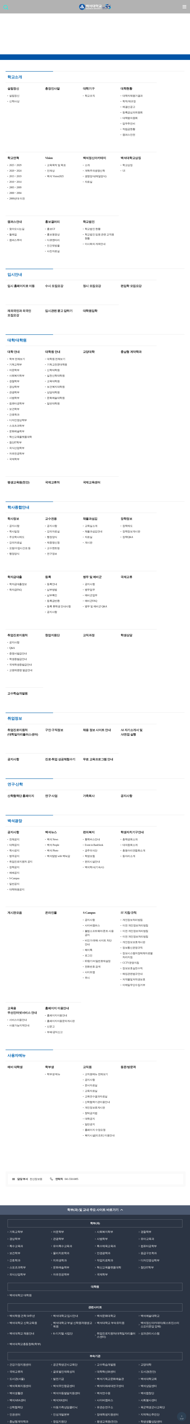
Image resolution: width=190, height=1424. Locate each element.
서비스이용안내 (46, 940)
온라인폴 (78, 833)
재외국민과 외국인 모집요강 (47, 290)
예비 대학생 (42, 975)
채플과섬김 (118, 473)
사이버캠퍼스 (120, 845)
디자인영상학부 (46, 386)
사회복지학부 (44, 341)
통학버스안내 (120, 759)
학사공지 (42, 770)
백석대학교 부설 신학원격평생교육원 (72, 1234)
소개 (115, 153)
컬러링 (92, 1375)
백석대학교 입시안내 (65, 1225)
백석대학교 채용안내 (21, 1242)
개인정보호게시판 (123, 1016)
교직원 (115, 975)
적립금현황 (156, 117)
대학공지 (42, 765)
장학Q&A (155, 491)
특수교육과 (16, 1155)
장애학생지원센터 (107, 1324)
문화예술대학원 (83, 363)
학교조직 (118, 84)
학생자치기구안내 (159, 752)
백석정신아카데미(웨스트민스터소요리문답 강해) (160, 1234)
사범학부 (42, 363)
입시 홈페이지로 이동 (49, 263)
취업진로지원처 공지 (48, 782)
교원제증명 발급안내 (48, 624)
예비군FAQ (119, 555)
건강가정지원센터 (20, 1274)
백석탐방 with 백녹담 (86, 776)
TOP (182, 1419)
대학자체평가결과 (160, 84)
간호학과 (42, 380)
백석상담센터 (149, 1295)
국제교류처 (80, 448)
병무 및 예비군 (120, 531)
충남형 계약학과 (158, 317)
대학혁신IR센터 (106, 1281)
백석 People (81, 765)
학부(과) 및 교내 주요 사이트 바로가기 (93, 1119)
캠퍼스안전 (156, 123)
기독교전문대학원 (85, 330)
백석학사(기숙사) (122, 787)
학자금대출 (42, 531)
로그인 (116, 875)
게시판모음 (42, 833)
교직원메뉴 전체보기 (124, 983)
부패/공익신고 (83, 952)
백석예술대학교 (150, 1225)
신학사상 (42, 90)
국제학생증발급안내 (48, 619)
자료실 (116, 170)
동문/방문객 (156, 975)
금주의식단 (119, 770)
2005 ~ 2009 (43, 176)
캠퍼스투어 (43, 228)
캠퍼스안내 (42, 210)
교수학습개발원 (45, 648)
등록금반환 (81, 555)
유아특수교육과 (62, 1155)
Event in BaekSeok (122, 765)
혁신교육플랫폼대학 (48, 402)
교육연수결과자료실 (124, 1005)
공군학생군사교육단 (65, 1274)
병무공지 (42, 776)
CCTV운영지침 (158, 883)
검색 (7, 8)
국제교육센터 (119, 448)
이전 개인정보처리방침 (163, 845)
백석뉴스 (78, 752)
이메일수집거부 (93, 1369)
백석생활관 (16, 1303)
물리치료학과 (61, 1162)
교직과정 (116, 589)
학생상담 (154, 589)
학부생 (77, 975)
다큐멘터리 (81, 228)
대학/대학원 (17, 318)
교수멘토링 (81, 502)
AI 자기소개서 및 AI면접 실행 (159, 675)
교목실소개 (119, 480)
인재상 (78, 159)
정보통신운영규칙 (160, 868)
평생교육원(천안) (46, 448)
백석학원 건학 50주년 (22, 1225)
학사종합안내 (18, 473)
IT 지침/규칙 (156, 833)
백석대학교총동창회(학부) (25, 1253)
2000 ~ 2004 (43, 181)
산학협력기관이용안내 (125, 1010)
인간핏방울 (81, 234)
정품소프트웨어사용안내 (33, 1369)
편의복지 (116, 752)
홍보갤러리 (80, 210)
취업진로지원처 (45, 589)
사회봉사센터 (149, 1310)
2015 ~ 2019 (43, 165)
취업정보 (14, 673)
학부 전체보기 (45, 324)
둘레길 (41, 223)
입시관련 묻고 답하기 (86, 288)
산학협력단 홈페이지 (48, 727)
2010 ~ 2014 (43, 170)
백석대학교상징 (158, 146)
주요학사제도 (44, 491)
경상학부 (42, 352)
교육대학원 (81, 347)
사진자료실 (81, 240)
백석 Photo (80, 770)
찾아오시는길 (44, 217)
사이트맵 (118, 892)
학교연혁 (41, 146)
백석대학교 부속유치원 (110, 1232)
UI (151, 159)
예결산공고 (156, 95)
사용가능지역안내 (47, 945)
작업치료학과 (105, 1169)
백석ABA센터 (17, 1310)
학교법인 (116, 210)
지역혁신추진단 (150, 1324)
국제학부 (42, 425)
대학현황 (154, 77)
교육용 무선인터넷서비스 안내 (50, 930)
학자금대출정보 (46, 538)
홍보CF (79, 217)
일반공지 (42, 804)
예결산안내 (33, 1375)
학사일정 (42, 486)
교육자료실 (119, 999)
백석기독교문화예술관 (110, 1288)
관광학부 (42, 358)
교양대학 (116, 317)
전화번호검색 (93, 1362)
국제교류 (154, 531)
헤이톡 (116, 870)
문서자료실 (119, 994)
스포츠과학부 (44, 391)
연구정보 (80, 508)
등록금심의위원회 (160, 101)
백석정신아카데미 (122, 146)
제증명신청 (81, 497)
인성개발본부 (61, 1324)
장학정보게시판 (159, 486)
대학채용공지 (44, 809)
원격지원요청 (33, 1382)
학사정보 (41, 473)
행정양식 (42, 508)
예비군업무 (119, 549)
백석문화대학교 (106, 1225)
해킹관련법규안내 (160, 894)
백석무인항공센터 (64, 1295)
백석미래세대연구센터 (110, 1295)
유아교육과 (147, 1147)
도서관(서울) (17, 1288)
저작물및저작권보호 (161, 899)
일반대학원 (81, 369)
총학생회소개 (157, 759)
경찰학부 (42, 347)
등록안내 (80, 538)
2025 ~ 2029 (43, 153)
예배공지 (42, 793)
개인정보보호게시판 (161, 862)
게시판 (116, 497)
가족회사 (116, 727)
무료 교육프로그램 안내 (126, 702)
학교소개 (14, 77)
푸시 (115, 898)
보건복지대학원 (83, 352)
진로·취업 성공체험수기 (88, 702)
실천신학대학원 (83, 341)
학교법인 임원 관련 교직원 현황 (127, 225)
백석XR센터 (60, 1310)
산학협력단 (16, 1317)
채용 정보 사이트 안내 (125, 673)
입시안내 (14, 263)
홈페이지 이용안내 (85, 928)
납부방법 (80, 544)
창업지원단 (80, 589)
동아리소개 (156, 776)
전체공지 (42, 759)
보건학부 (42, 375)
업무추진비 (156, 112)
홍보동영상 (81, 223)
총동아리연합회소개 (161, 770)
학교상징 (155, 153)
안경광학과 (103, 1162)
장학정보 (154, 473)
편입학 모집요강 (158, 263)
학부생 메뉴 (81, 983)
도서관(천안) (148, 1281)
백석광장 (14, 752)
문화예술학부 (44, 397)
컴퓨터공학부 (44, 369)
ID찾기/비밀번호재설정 (125, 881)
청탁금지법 (119, 1022)
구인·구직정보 (82, 673)
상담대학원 (81, 358)
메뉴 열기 (184, 6)
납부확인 (80, 549)
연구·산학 (15, 727)
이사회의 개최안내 (123, 232)
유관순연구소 (105, 1317)
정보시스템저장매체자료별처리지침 (165, 875)
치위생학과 (60, 1169)
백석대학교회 (149, 1288)
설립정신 (41, 77)
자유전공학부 (44, 419)
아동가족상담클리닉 (65, 1317)
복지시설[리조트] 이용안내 (127, 1044)
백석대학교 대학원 (20, 1204)
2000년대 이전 (45, 187)
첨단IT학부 (43, 408)
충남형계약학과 (18, 1331)
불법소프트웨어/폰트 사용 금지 (127, 853)
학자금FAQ (43, 544)
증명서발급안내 (46, 608)
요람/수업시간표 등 (47, 502)
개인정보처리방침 (160, 840)
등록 (76, 531)
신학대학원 (81, 336)
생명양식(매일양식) (123, 165)
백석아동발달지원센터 (66, 1303)
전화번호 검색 (120, 887)
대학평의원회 (157, 106)
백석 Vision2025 (83, 165)
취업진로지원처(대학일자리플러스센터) (116, 1244)
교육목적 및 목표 (84, 153)
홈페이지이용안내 (85, 935)
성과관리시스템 (150, 1242)
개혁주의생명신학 (123, 159)
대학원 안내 (80, 317)
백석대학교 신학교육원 (23, 1232)
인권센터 (14, 1324)
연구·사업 (79, 727)
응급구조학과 (149, 1162)
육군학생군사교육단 (153, 1317)
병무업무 (118, 544)
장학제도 (155, 480)
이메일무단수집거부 (161, 905)
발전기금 (58, 1288)
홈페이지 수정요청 (123, 1038)
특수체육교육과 (106, 1155)
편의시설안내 (120, 782)
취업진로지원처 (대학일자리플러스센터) (50, 675)
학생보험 (118, 776)
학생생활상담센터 (151, 1331)
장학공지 (42, 787)
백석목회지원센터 (20, 1295)
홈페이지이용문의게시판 (88, 941)
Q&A (40, 602)
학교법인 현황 (120, 217)
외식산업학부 (44, 414)
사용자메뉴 (16, 976)
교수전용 (78, 473)
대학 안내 (41, 317)
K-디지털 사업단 (63, 1242)
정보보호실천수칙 (160, 888)
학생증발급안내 (46, 613)
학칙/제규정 (156, 90)
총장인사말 (80, 77)
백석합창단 (147, 1303)
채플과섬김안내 (121, 486)
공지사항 (42, 480)
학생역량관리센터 (20, 1339)
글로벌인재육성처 (64, 1281)
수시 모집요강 (82, 263)
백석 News (80, 759)
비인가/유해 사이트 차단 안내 (126, 862)
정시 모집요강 (120, 263)
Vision (76, 146)
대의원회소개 (157, 765)
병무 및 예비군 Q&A (124, 561)
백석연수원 (103, 1303)
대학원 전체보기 (84, 324)
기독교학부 (43, 330)
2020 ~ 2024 (43, 159)
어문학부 (42, 336)
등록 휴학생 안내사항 (87, 561)
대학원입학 (118, 288)
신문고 (78, 946)
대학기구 (116, 77)
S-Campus (42, 798)
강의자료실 (43, 497)
